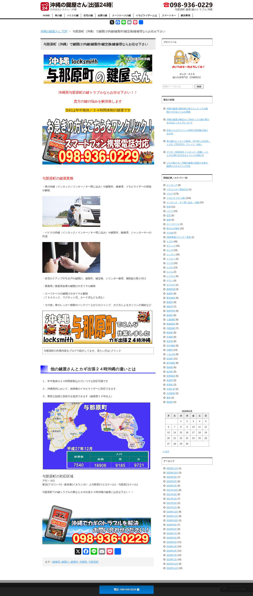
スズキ (169, 267)
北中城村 (170, 345)
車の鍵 (58, 15)
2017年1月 (171, 507)
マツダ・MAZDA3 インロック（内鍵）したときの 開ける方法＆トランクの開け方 (187, 154)
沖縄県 (83, 561)
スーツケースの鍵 (121, 15)
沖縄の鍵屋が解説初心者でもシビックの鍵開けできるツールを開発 (187, 110)
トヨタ (169, 241)
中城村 (169, 337)
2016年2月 (171, 555)
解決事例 (185, 15)
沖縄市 (169, 350)
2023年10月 (172, 472)
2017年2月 (171, 503)
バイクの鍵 (73, 15)
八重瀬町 (170, 319)
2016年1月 (171, 559)
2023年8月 (171, 481)
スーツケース (173, 224)
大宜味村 (170, 393)
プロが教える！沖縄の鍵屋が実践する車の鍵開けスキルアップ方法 (187, 164)
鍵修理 (56, 561)
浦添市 (169, 306)
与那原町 (93, 561)
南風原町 (170, 324)
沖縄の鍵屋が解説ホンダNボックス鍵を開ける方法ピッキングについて (187, 121)
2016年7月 (171, 533)
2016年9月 (171, 525)
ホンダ (169, 250)
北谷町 (169, 358)
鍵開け (65, 561)
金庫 (168, 220)
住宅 (168, 215)
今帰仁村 (170, 389)
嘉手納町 (170, 363)
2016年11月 (172, 516)
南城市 (169, 315)
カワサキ (170, 285)
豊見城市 (170, 298)
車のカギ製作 (173, 228)
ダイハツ (170, 246)
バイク (169, 211)
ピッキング (171, 185)
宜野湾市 (170, 311)
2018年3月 (171, 485)
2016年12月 (172, 511)
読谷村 (169, 341)
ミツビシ (170, 259)
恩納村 (169, 367)
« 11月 (166, 451)
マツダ (169, 263)
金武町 (169, 371)
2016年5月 (171, 542)
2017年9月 (171, 494)
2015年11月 (172, 568)
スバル (169, 272)
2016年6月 (171, 538)
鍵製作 (74, 561)
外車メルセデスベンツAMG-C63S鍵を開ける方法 (187, 132)
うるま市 (170, 354)
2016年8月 (171, 529)
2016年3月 (171, 551)
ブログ (169, 194)
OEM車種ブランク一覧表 (178, 237)
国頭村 (169, 402)
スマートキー (169, 15)
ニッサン (170, 254)
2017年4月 (171, 498)
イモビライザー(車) (175, 198)
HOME (46, 15)
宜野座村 (170, 376)
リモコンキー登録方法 (177, 189)
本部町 (169, 384)
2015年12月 (172, 564)
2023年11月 (172, 468)
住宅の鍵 (88, 15)
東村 (168, 397)
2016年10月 (172, 520)
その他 (169, 233)
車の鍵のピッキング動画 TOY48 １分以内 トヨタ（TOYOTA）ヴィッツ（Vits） (188, 143)
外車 (168, 207)
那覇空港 (170, 289)
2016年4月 (171, 546)
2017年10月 (172, 490)
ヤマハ (169, 280)
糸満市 (169, 293)
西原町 (169, 332)
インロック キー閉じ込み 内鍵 (182, 202)
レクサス (170, 276)
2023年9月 (171, 477)
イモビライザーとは (146, 15)
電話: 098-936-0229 (126, 589)
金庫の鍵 (102, 15)
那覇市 (169, 302)
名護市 (169, 380)
